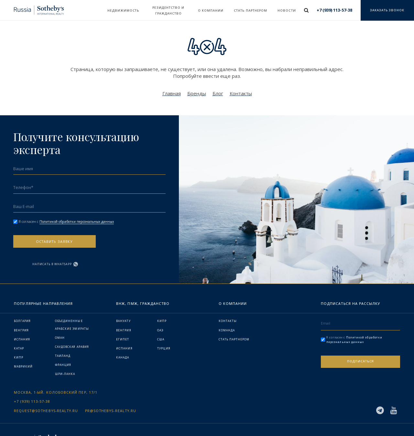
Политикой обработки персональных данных (80, 221)
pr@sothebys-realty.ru (110, 391)
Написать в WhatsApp (124, 243)
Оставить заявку (51, 242)
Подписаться (360, 343)
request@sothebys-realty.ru (46, 391)
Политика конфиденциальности (369, 420)
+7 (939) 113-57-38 (32, 382)
